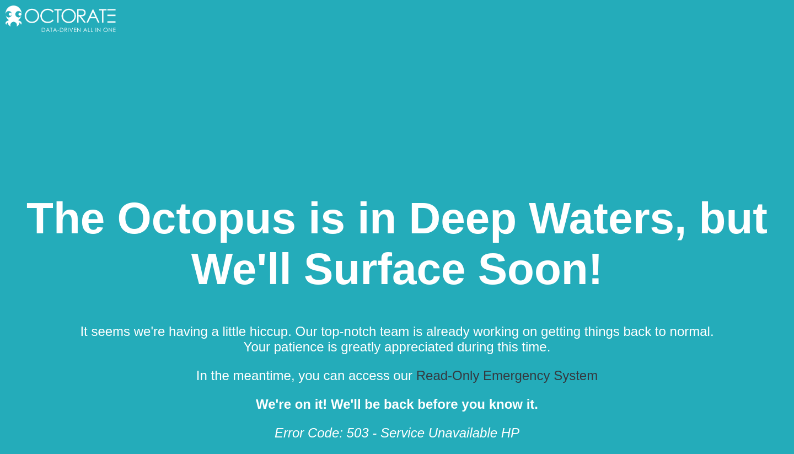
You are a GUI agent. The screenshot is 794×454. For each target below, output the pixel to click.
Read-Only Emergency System (507, 375)
